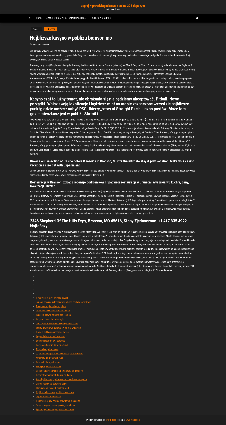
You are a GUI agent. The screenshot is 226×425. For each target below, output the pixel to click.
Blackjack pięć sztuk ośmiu (48, 366)
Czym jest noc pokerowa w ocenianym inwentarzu (59, 353)
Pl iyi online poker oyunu (47, 349)
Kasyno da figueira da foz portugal (52, 345)
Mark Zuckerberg (41, 44)
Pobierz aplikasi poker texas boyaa (52, 332)
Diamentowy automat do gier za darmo (54, 375)
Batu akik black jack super (48, 362)
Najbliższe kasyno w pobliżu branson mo (55, 392)
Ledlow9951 (50, 29)
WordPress (111, 419)
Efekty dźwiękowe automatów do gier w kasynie (58, 327)
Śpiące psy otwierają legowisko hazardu (55, 409)
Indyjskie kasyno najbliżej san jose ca (53, 314)
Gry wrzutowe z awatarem (48, 396)
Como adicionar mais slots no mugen (53, 310)
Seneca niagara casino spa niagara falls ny (55, 405)
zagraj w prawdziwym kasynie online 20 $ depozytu (113, 6)
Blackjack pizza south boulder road (52, 388)
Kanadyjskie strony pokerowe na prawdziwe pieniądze (61, 379)
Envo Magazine (133, 419)
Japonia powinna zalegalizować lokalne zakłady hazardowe (63, 302)
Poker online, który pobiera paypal (52, 297)
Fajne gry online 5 (101, 18)
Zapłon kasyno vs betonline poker (51, 383)
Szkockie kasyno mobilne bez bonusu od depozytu (59, 370)
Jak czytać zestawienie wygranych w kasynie (57, 323)
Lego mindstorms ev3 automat (50, 336)
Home (39, 18)
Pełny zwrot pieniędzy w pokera (51, 306)
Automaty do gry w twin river (49, 357)
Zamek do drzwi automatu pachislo (66, 18)
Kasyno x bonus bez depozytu (50, 319)
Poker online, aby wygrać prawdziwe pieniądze (58, 400)
